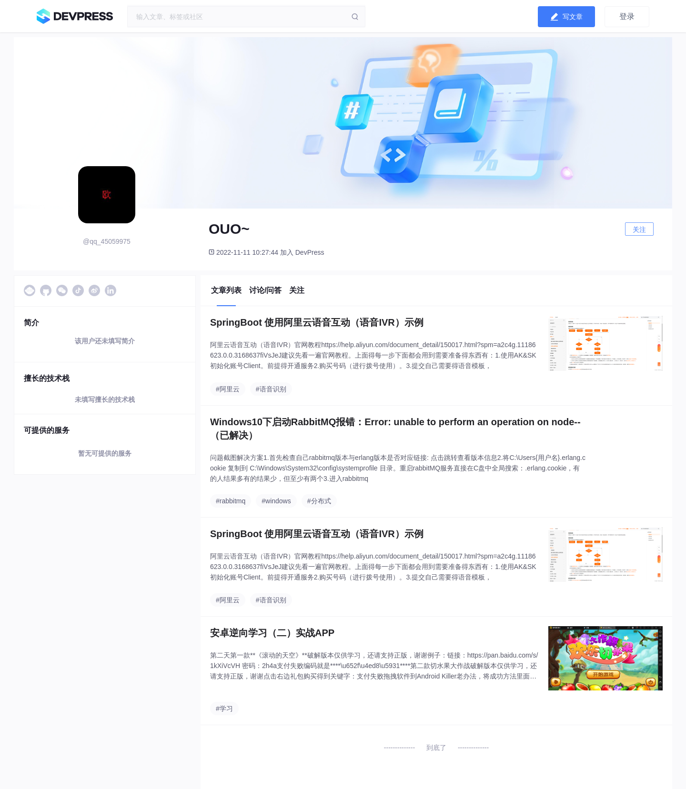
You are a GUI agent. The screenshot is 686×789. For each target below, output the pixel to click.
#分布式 (319, 501)
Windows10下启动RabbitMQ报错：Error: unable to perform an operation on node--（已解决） (395, 428)
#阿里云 (228, 389)
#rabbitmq (230, 501)
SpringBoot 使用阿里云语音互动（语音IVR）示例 (317, 322)
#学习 (224, 708)
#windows (276, 501)
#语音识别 (271, 389)
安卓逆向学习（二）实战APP (272, 633)
